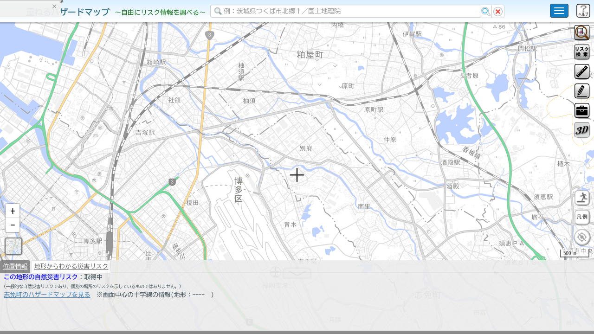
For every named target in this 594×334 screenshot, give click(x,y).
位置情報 (15, 270)
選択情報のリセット (98, 183)
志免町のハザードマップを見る (47, 298)
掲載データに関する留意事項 (51, 157)
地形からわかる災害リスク (71, 270)
